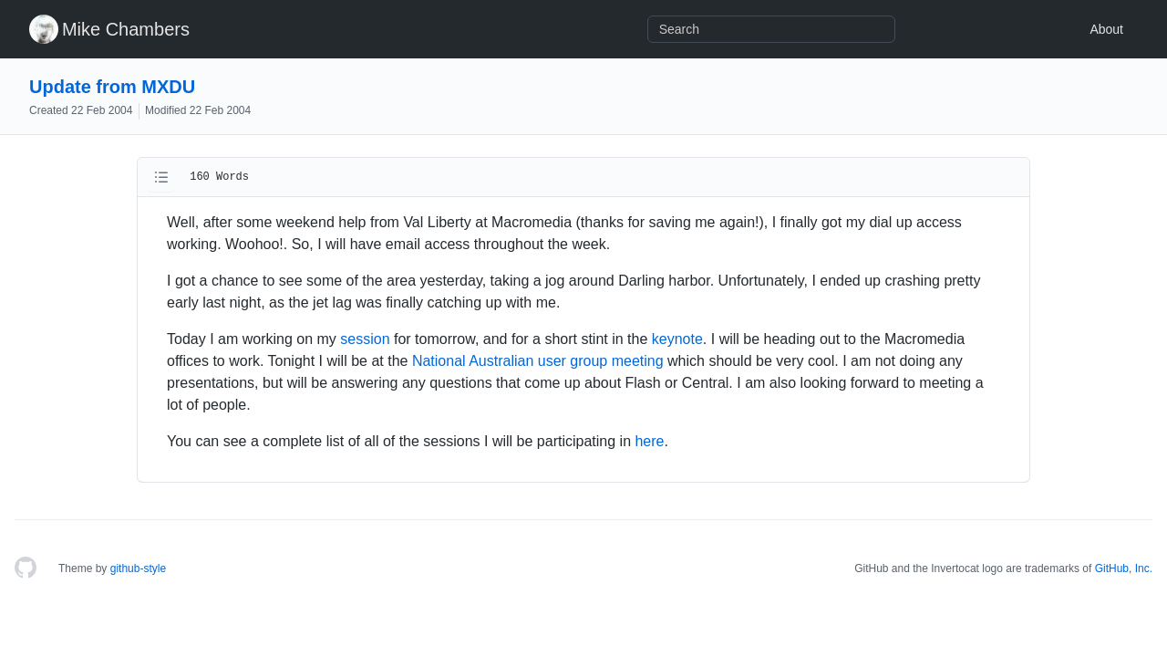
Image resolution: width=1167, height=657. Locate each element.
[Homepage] (25, 568)
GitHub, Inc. (1123, 568)
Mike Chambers (126, 29)
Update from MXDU (112, 87)
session (364, 339)
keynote (677, 339)
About (1106, 29)
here (649, 441)
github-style (138, 568)
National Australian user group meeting (538, 361)
